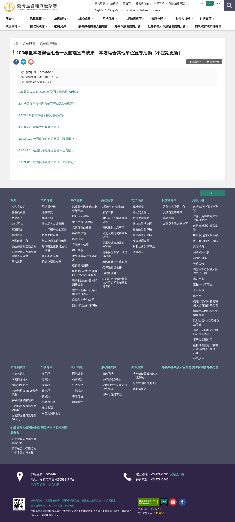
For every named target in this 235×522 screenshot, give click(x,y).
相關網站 (77, 402)
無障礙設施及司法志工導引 (54, 248)
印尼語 (46, 373)
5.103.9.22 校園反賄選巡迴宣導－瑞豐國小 (46, 138)
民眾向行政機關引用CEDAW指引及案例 (84, 272)
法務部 (114, 3)
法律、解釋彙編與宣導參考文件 (205, 218)
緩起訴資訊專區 (142, 235)
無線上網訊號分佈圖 (54, 240)
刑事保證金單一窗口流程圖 (114, 254)
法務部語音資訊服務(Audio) (24, 407)
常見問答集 (110, 500)
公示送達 (198, 358)
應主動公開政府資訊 (205, 240)
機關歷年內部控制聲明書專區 (205, 312)
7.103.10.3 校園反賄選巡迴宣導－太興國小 (46, 162)
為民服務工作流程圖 (114, 261)
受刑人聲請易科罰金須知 (114, 235)
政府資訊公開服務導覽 (205, 208)
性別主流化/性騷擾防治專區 (206, 322)
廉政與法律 (37, 26)
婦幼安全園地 (141, 212)
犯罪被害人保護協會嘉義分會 (167, 26)
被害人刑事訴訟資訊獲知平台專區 (84, 292)
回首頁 (127, 3)
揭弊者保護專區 (112, 394)
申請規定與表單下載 (205, 235)
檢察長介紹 (18, 206)
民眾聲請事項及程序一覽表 (114, 244)
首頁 (15, 43)
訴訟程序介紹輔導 (113, 206)
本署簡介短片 (20, 379)
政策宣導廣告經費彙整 (205, 227)
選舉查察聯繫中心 (174, 206)
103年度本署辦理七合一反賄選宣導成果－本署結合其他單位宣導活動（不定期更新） (99, 52)
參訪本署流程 (50, 255)
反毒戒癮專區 (141, 240)
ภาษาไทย (130, 10)
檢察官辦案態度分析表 (84, 257)
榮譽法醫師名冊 (112, 267)
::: (3, 2)
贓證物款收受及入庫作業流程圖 (205, 271)
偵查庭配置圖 (50, 235)
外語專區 (206, 18)
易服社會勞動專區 (144, 246)
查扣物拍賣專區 (202, 284)
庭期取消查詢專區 (83, 299)
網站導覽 (100, 3)
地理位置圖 (38, 484)
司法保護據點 (141, 218)
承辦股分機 (49, 206)
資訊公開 (157, 18)
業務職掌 (17, 235)
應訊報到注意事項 (113, 227)
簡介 (9, 18)
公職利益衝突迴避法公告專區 (114, 386)
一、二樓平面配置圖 (54, 229)
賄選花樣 (168, 218)
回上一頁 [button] (197, 61)
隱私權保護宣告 (70, 500)
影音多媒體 (183, 18)
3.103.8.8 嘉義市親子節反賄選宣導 (41, 115)
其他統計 (77, 390)
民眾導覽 (36, 18)
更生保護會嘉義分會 (127, 26)
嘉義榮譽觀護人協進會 (93, 26)
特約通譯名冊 (110, 273)
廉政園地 (107, 373)
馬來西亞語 (49, 402)
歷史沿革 (17, 218)
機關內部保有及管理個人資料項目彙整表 (205, 303)
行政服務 (77, 385)
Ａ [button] (209, 3)
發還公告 (198, 263)
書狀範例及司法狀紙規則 (114, 219)
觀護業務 (138, 206)
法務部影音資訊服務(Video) (24, 417)
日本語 (46, 390)
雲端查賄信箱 (80, 244)
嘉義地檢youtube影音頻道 (25, 392)
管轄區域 (17, 223)
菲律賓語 (47, 407)
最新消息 (198, 246)
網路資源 (60, 26)
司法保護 (108, 18)
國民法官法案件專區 (208, 26)
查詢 (229, 5)
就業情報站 (140, 388)
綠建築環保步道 (51, 261)
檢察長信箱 (142, 3)
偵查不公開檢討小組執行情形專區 (205, 331)
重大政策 (17, 261)
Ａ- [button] (201, 3)
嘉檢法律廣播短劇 (23, 400)
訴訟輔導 (84, 18)
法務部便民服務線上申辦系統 (84, 208)
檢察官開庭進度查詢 (145, 383)
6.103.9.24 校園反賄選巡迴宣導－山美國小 (46, 150)
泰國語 (46, 385)
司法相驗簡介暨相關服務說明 (84, 282)
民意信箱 (77, 238)
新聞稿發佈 (200, 257)
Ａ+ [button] (218, 3)
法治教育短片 (20, 373)
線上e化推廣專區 (82, 221)
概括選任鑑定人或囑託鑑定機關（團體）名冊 (205, 348)
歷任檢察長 (18, 212)
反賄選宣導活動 (48, 43)
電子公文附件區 (202, 339)
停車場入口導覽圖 (53, 223)
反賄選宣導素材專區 (175, 223)
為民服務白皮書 (81, 227)
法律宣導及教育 (112, 379)
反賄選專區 (134, 18)
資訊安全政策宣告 (91, 500)
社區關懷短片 (20, 385)
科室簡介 (17, 229)
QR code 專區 (80, 216)
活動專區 (138, 252)
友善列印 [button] (215, 61)
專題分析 (77, 396)
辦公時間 (54, 484)
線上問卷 (77, 250)
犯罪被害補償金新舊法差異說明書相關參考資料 (114, 282)
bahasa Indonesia (150, 10)
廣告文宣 (198, 278)
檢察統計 (77, 379)
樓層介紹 (47, 218)
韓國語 (46, 396)
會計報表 (198, 290)
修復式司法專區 (142, 223)
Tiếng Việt (114, 10)
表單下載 (159, 3)
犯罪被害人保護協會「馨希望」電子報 (24, 450)
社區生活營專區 (142, 229)
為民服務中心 (20, 240)
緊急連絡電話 (177, 3)
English (99, 10)
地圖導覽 (47, 212)
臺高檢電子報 (38, 505)
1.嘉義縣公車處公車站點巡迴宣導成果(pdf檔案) (48, 91)
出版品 (197, 295)
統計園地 (11, 26)
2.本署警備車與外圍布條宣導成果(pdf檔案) (46, 103)
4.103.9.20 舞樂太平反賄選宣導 (38, 127)
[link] (16, 62)
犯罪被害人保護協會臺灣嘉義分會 (24, 253)
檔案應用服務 (80, 265)
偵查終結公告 (201, 252)
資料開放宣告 (52, 500)
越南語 (46, 379)
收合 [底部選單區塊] (212, 192)
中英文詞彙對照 (51, 413)
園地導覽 (77, 373)
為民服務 (60, 18)
